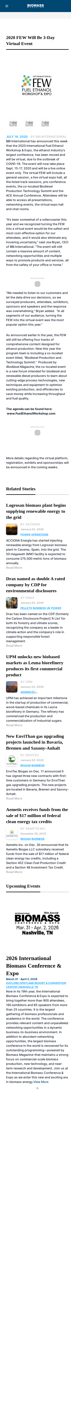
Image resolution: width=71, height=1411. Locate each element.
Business (39, 608)
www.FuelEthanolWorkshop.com (31, 413)
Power (25, 534)
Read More (14, 567)
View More (40, 1082)
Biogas (25, 765)
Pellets (26, 608)
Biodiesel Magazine (20, 367)
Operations (39, 534)
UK (48, 608)
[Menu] (6, 6)
